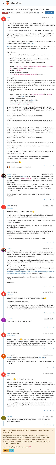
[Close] (53, 430)
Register (6, 450)
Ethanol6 (9, 416)
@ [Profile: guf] (8, 375)
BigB (8, 17)
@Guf (13, 373)
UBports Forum (16, 3)
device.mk (23, 176)
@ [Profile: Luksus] (10, 208)
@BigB (14, 174)
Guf (8, 355)
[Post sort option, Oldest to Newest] (42, 12)
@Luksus (14, 205)
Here (8, 46)
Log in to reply (49, 12)
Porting (4, 12)
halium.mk (33, 100)
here (27, 43)
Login (11, 450)
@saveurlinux (15, 333)
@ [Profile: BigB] (9, 176)
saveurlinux (10, 319)
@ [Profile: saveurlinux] (11, 336)
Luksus (9, 174)
